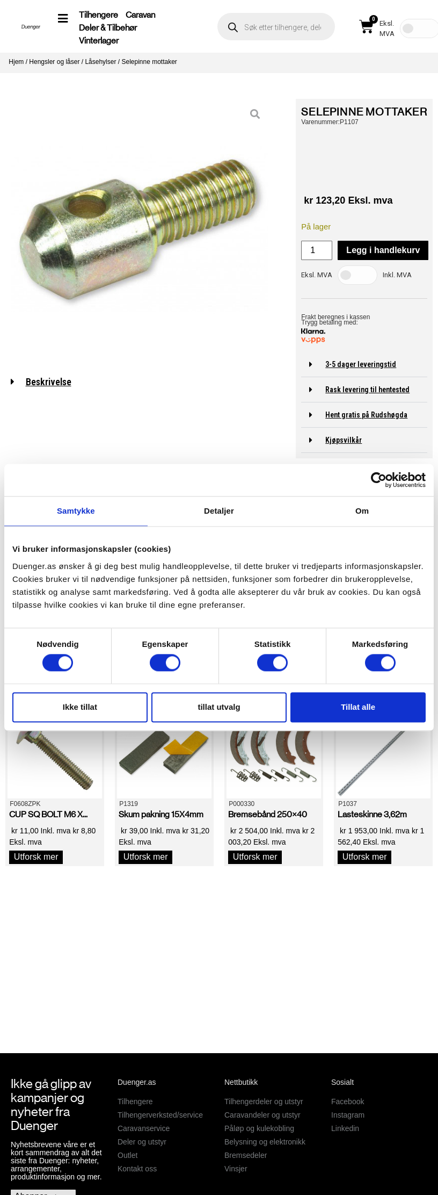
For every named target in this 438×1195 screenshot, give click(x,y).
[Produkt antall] (316, 250)
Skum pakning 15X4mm (161, 814)
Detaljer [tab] (219, 510)
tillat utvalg (219, 706)
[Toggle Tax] (357, 275)
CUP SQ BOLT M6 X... (48, 814)
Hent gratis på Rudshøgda (366, 415)
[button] (364, 364)
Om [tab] (362, 510)
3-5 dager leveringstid (360, 364)
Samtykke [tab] (76, 510)
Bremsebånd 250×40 (267, 814)
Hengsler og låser (54, 62)
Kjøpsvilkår (343, 440)
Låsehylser (100, 62)
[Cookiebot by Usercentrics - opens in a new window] (379, 480)
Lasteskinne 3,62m (372, 814)
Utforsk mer (36, 856)
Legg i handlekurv (383, 250)
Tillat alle (358, 706)
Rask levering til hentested (367, 389)
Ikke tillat (80, 706)
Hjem (16, 62)
